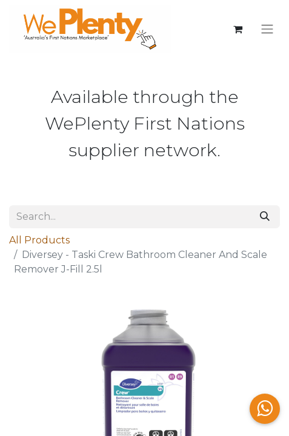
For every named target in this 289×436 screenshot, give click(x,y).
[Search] (265, 216)
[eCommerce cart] (237, 29)
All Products (39, 240)
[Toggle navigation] (267, 29)
